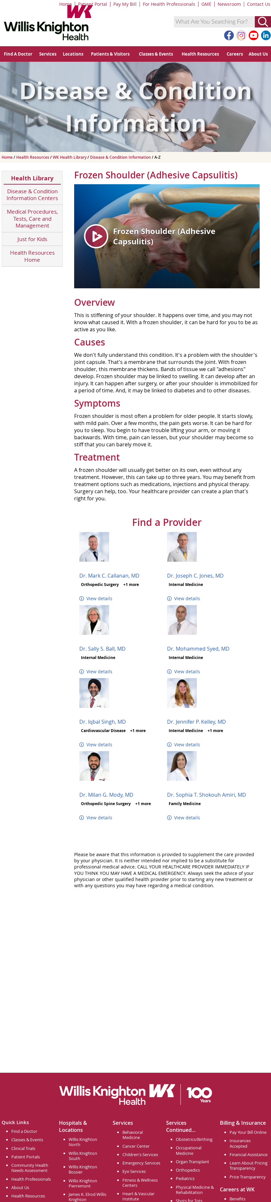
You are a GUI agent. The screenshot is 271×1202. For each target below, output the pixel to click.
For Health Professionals (169, 4)
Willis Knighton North (83, 1141)
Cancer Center (136, 1146)
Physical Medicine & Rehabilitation (195, 1189)
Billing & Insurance (243, 1122)
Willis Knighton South (83, 1155)
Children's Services (140, 1154)
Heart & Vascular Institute (138, 1196)
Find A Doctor (18, 54)
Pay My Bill (125, 4)
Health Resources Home (32, 256)
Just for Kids (32, 239)
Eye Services (134, 1171)
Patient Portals (25, 1157)
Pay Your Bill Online (248, 1132)
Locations (73, 54)
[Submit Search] (263, 21)
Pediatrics (185, 1178)
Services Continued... (181, 1126)
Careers (235, 54)
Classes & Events (156, 54)
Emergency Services (141, 1163)
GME (206, 4)
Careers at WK (237, 1189)
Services (47, 54)
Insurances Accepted (240, 1143)
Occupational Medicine (188, 1150)
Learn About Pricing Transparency (248, 1165)
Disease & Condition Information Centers (32, 195)
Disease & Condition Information (121, 157)
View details (95, 598)
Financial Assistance (248, 1154)
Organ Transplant (192, 1162)
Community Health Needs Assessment (29, 1167)
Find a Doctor (24, 1131)
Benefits (237, 1199)
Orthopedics (188, 1170)
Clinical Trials (23, 1148)
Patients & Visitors (110, 54)
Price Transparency (248, 1177)
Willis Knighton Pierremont (83, 1183)
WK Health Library (70, 157)
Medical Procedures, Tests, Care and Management (32, 218)
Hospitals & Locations (73, 1126)
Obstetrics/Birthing (194, 1139)
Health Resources (200, 54)
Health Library (32, 178)
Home (65, 4)
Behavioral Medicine (132, 1134)
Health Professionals (31, 1179)
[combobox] (214, 21)
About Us (258, 54)
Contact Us (258, 4)
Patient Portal (92, 4)
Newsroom (229, 4)
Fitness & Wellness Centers (140, 1182)
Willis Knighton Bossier (83, 1169)
